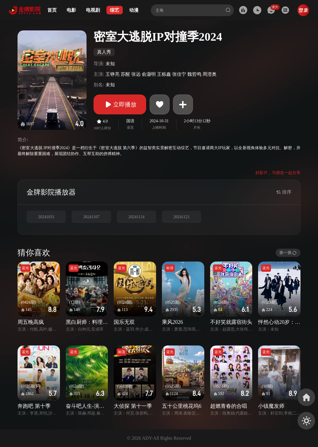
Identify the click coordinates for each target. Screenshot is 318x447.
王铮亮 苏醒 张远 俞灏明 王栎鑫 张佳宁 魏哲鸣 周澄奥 (161, 74)
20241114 (136, 217)
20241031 (46, 217)
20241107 (91, 217)
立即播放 (119, 104)
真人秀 (104, 51)
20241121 (181, 217)
